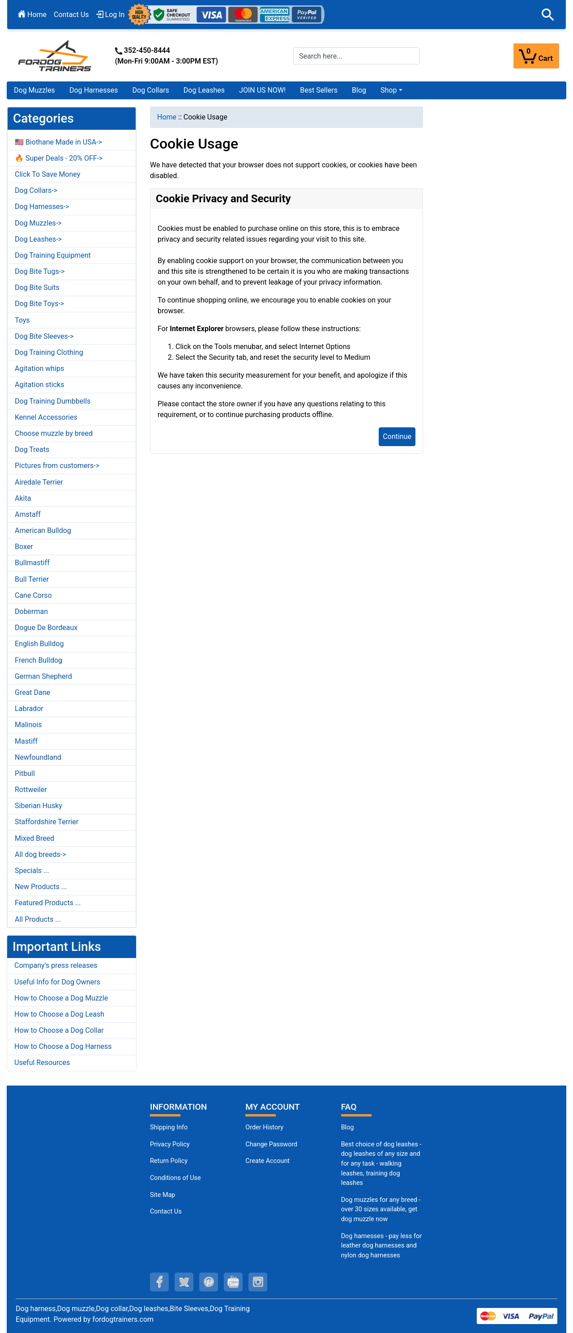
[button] (548, 15)
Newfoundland (38, 757)
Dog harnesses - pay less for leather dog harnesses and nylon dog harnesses (381, 1245)
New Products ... (41, 886)
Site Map (162, 1195)
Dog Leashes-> (38, 239)
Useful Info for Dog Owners (57, 982)
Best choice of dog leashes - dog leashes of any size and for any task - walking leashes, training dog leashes (381, 1164)
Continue (397, 436)
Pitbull (25, 773)
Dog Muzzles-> (38, 223)
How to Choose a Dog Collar (59, 1030)
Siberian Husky (38, 805)
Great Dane (32, 692)
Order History (264, 1127)
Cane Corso (33, 595)
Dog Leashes (204, 90)
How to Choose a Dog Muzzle (61, 998)
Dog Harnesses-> (42, 206)
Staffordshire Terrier (46, 822)
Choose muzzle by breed (54, 433)
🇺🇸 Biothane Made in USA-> (58, 142)
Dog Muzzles (34, 90)
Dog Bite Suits (37, 287)
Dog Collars (151, 90)
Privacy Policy (170, 1144)
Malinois (28, 724)
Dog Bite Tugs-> (39, 271)
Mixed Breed (34, 838)
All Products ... (38, 919)
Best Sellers (319, 90)
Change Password (271, 1144)
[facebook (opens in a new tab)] (159, 1282)
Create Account (267, 1161)
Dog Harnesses (93, 90)
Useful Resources (42, 1062)
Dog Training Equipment (53, 255)
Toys (22, 320)
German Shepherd (43, 676)
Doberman (31, 611)
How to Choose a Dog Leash (59, 1014)
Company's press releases (55, 965)
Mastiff (26, 741)
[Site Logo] (55, 55)
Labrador (29, 708)
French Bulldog (38, 660)
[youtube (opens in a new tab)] (233, 1282)
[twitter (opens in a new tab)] (184, 1282)
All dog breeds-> (40, 854)
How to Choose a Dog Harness (63, 1046)
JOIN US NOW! (262, 90)
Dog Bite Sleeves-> (44, 336)
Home (32, 14)
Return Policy (169, 1161)
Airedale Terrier (39, 482)
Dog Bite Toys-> (39, 303)
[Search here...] (356, 55)
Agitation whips (39, 368)
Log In (110, 14)
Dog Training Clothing (49, 352)
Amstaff (28, 514)
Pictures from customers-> (57, 465)
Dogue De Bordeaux (46, 627)
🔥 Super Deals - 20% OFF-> (59, 158)
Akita (23, 498)
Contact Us (71, 14)
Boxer (24, 546)
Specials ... (32, 870)
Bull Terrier (32, 579)
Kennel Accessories (46, 417)
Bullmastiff (32, 562)
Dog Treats (32, 449)
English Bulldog (39, 643)
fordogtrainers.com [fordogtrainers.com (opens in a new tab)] (123, 1319)
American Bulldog (43, 530)
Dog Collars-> (36, 190)
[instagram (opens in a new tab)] (258, 1282)
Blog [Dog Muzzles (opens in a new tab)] (347, 1127)
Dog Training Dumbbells (52, 401)
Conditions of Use (175, 1178)
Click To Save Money (47, 174)
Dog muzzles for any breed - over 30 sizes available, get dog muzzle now (381, 1209)
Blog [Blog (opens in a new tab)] (359, 90)
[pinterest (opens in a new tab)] (209, 1282)
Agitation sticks (39, 384)
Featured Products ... (48, 903)
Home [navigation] (166, 117)
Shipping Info (169, 1127)
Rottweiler (31, 789)
